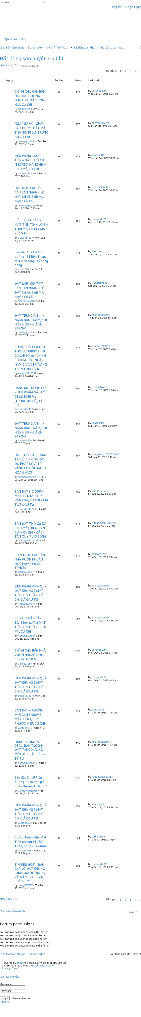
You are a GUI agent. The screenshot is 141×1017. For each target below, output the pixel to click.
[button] (139, 71)
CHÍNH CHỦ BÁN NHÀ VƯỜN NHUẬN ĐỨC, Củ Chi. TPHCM (30, 655)
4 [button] (135, 71)
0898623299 (25, 109)
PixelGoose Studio (43, 965)
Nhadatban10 (26, 301)
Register (5, 1001)
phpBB (20, 962)
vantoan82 (24, 173)
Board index (37, 954)
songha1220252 (27, 373)
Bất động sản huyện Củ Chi (31, 58)
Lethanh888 (24, 850)
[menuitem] (129, 7)
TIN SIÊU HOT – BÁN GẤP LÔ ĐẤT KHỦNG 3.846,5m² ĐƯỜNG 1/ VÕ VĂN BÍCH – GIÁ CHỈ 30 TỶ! (30, 873)
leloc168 (22, 269)
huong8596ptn (26, 205)
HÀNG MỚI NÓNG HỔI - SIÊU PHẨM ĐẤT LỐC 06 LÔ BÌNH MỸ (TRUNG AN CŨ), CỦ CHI (31, 396)
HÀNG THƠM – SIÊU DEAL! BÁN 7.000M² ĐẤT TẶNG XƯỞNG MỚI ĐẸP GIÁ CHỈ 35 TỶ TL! (29, 750)
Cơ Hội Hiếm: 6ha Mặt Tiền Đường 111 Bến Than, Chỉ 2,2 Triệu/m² (31, 841)
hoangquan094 (26, 141)
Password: (6, 990)
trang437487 (25, 237)
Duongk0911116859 (29, 540)
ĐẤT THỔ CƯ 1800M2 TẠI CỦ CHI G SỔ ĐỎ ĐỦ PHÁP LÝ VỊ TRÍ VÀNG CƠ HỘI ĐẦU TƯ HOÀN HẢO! (31, 463)
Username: (6, 984)
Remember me (20, 998)
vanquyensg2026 (27, 790)
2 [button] (125, 71)
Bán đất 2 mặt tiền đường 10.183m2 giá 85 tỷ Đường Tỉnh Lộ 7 (31, 782)
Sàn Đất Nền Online (13, 954)
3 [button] (130, 71)
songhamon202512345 (31, 476)
